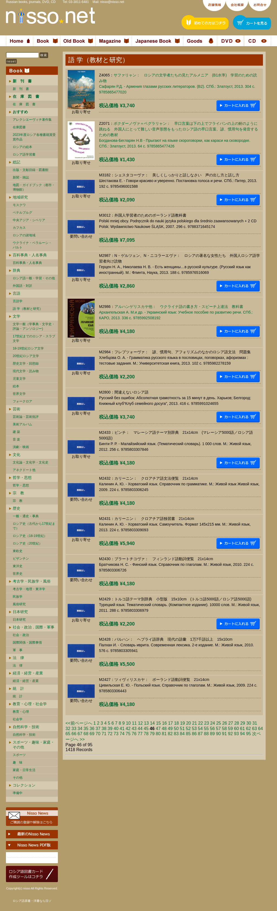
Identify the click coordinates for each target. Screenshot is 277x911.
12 (140, 723)
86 (194, 733)
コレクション (24, 785)
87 (200, 733)
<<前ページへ (78, 723)
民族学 (17, 597)
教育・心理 (21, 712)
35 (86, 728)
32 (67, 728)
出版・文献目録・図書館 (30, 170)
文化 (16, 454)
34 (80, 728)
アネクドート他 (24, 470)
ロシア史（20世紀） (27, 543)
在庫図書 (19, 127)
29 (242, 723)
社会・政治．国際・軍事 (33, 627)
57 (218, 728)
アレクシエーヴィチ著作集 (32, 120)
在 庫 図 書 (24, 104)
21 (194, 723)
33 (73, 728)
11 (134, 723)
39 (110, 728)
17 (170, 723)
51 (182, 728)
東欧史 (17, 551)
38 (104, 728)
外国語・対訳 (22, 286)
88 (206, 733)
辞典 (16, 270)
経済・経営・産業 (28, 673)
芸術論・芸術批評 (26, 417)
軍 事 (17, 650)
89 (212, 733)
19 (182, 723)
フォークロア (22, 401)
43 (134, 728)
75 (128, 733)
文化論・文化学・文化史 (30, 462)
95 (248, 733)
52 (188, 728)
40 (116, 728)
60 (236, 728)
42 (128, 728)
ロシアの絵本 (22, 147)
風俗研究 (19, 604)
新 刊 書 (21, 89)
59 (230, 728)
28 (236, 723)
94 (242, 733)
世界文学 (19, 394)
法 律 (18, 657)
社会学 (17, 719)
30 (248, 723)
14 (152, 723)
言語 (16, 293)
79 (152, 733)
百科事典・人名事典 (30, 255)
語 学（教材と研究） (28, 309)
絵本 (16, 386)
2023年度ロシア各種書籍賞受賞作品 (34, 137)
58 (224, 728)
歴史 (16, 508)
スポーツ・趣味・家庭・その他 (33, 744)
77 (140, 733)
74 (122, 733)
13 (146, 723)
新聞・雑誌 (21, 177)
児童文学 (19, 379)
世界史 (17, 574)
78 (146, 733)
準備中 (17, 793)
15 (158, 723)
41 (122, 728)
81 (164, 733)
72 (110, 733)
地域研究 (20, 197)
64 (260, 728)
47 (158, 728)
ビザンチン (21, 558)
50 (176, 728)
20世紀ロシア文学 (26, 356)
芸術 (16, 409)
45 (146, 728)
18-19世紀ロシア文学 (28, 348)
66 (73, 733)
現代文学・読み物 (26, 371)
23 (206, 723)
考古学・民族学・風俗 (32, 581)
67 (80, 733)
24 (212, 723)
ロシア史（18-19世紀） (30, 536)
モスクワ (19, 205)
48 (164, 728)
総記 (16, 162)
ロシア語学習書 (24, 154)
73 (116, 733)
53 (194, 728)
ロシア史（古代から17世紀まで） (34, 526)
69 (92, 733)
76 (134, 733)
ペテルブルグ (22, 212)
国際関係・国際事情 (27, 642)
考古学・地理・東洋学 (29, 589)
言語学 (17, 301)
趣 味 (17, 762)
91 (224, 733)
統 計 (18, 688)
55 (206, 728)
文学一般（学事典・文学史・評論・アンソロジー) (34, 326)
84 (182, 733)
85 (188, 733)
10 (128, 723)
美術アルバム (22, 424)
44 (140, 728)
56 (212, 728)
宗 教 (18, 493)
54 (200, 728)
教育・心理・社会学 (30, 704)
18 (176, 723)
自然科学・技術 (26, 727)
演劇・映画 (21, 447)
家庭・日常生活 (24, 770)
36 (92, 728)
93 (236, 733)
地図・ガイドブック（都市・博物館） (34, 187)
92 (230, 733)
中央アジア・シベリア (29, 220)
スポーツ (19, 755)
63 (254, 728)
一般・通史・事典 (26, 516)
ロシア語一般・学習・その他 (34, 278)
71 (104, 733)
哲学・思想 (22, 477)
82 (170, 733)
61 (242, 728)
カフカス (19, 228)
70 (97, 733)
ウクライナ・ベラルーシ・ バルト (32, 245)
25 (218, 723)
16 (164, 723)
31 (254, 723)
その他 (17, 777)
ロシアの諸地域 (24, 235)
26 (224, 723)
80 (158, 733)
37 (97, 728)
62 (248, 728)
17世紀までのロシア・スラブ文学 (34, 338)
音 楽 (16, 439)
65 (67, 733)
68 (86, 733)
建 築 (16, 432)
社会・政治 (21, 635)
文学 (16, 316)
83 (176, 733)
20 (188, 723)
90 (218, 733)
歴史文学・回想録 (26, 363)
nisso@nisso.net (112, 2)
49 (170, 728)
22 (200, 723)
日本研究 (20, 612)
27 (230, 723)
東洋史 (17, 566)
